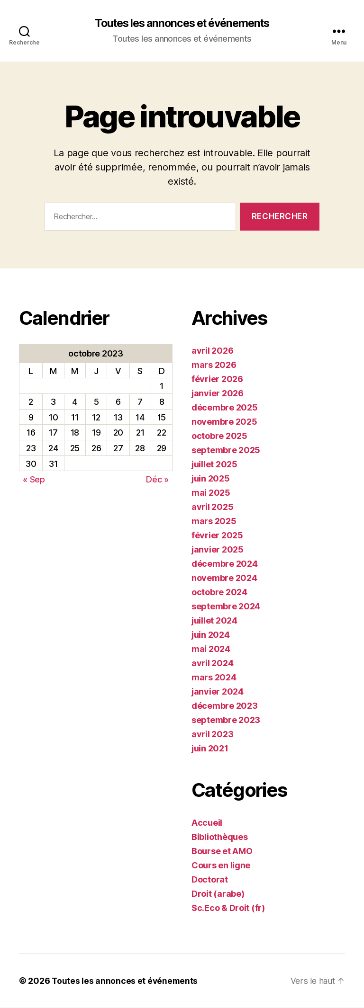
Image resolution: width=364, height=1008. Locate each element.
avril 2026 (212, 351)
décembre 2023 (224, 706)
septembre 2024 (225, 607)
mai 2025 (210, 493)
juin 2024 (210, 635)
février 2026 (217, 379)
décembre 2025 (224, 408)
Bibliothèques (219, 837)
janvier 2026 (217, 394)
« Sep (34, 480)
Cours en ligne (220, 866)
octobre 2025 (219, 436)
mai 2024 (210, 649)
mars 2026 (214, 365)
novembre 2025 (224, 422)
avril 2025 (212, 507)
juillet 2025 (214, 465)
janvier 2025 (217, 550)
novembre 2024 (224, 578)
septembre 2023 (225, 720)
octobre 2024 (219, 593)
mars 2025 (214, 521)
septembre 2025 (225, 450)
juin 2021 (209, 749)
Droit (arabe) (218, 894)
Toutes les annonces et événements (182, 23)
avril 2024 (212, 664)
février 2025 (217, 536)
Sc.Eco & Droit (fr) (228, 908)
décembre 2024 (224, 564)
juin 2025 (210, 479)
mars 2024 (214, 678)
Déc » (157, 480)
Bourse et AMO (222, 851)
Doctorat (209, 880)
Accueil (206, 823)
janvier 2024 (217, 692)
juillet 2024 (214, 621)
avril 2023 (212, 735)
